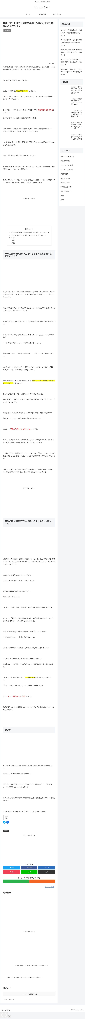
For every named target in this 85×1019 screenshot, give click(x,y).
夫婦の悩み (6, 831)
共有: (13, 241)
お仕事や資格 (65, 161)
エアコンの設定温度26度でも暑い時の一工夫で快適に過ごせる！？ (71, 32)
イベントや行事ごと (67, 156)
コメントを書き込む (29, 994)
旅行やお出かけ (66, 191)
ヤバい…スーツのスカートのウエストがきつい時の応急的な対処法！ (71, 71)
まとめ (12, 238)
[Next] (6, 1016)
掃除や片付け (65, 182)
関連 (13, 243)
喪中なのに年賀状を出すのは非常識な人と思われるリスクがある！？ (71, 52)
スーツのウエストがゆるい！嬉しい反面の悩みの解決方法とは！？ (71, 42)
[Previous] (2, 1016)
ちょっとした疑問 (67, 165)
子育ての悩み (65, 178)
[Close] (9, 1017)
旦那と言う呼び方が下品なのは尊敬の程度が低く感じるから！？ (29, 232)
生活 (62, 196)
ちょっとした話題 (67, 169)
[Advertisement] (29, 211)
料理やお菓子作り (67, 187)
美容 (62, 200)
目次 (26, 229)
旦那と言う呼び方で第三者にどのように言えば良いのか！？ (28, 235)
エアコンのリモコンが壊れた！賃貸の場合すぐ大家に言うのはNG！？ (71, 62)
